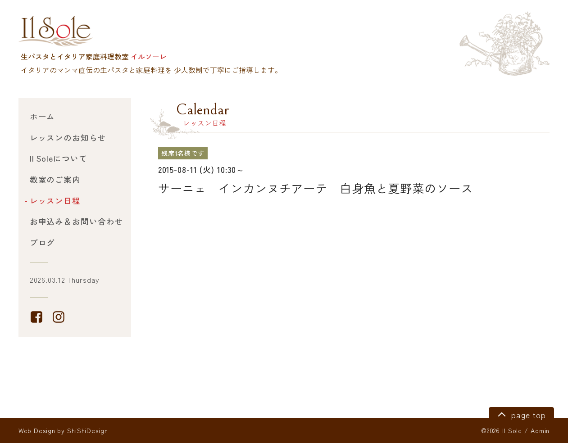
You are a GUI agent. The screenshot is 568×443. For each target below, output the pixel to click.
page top (520, 413)
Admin (540, 430)
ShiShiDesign (87, 430)
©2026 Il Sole (501, 430)
